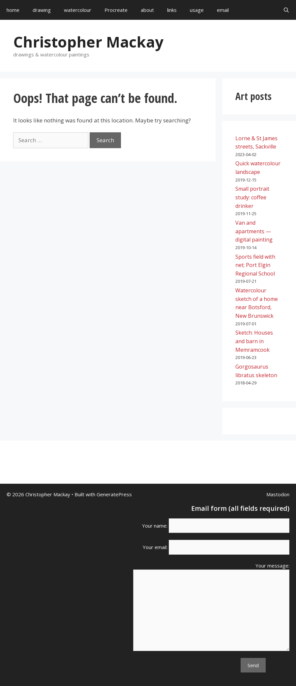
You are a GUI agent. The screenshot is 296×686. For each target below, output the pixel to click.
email (223, 10)
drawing (42, 10)
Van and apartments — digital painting (254, 231)
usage (197, 10)
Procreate (116, 10)
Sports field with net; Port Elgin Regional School (255, 265)
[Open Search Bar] (286, 10)
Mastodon (277, 494)
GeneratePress (114, 494)
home (13, 10)
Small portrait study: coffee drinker (252, 197)
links (172, 10)
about (147, 10)
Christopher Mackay (88, 42)
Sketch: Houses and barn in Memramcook (254, 341)
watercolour (77, 10)
